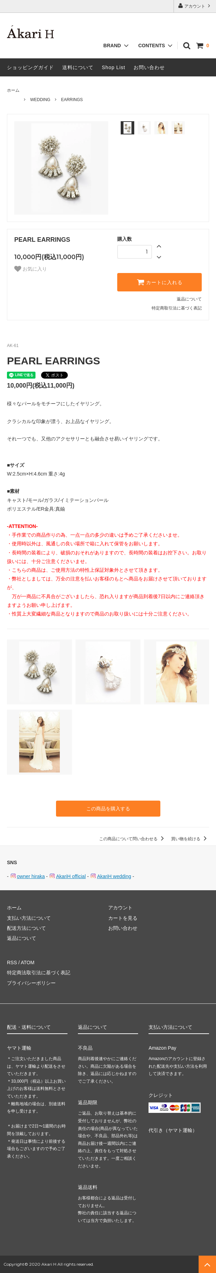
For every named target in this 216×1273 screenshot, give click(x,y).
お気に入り (30, 268)
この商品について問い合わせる (132, 838)
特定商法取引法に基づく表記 (38, 972)
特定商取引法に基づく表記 (177, 308)
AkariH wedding (114, 876)
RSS (12, 962)
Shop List (113, 67)
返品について (189, 299)
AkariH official (71, 876)
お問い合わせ (149, 67)
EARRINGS (72, 99)
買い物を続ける (190, 838)
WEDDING (40, 99)
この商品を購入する (108, 808)
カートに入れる (160, 282)
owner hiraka (31, 876)
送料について (78, 67)
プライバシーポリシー (31, 983)
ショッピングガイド (30, 67)
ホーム (13, 90)
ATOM (27, 962)
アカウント (195, 6)
